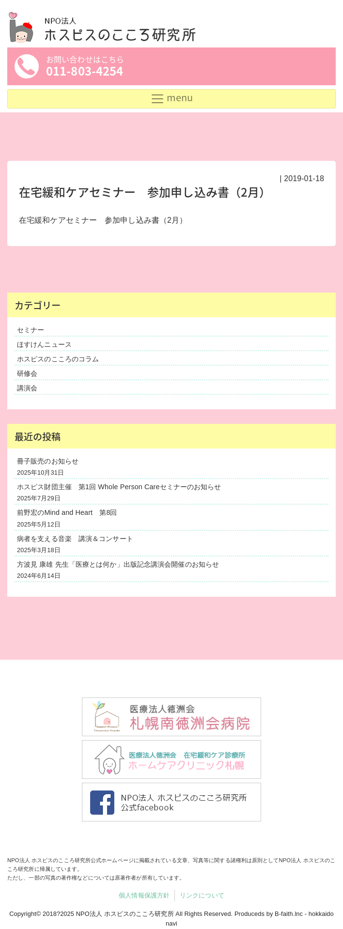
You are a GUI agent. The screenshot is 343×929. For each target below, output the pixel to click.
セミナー (30, 330)
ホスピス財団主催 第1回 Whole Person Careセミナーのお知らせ (119, 487)
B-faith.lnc (289, 913)
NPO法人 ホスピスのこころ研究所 (125, 913)
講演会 (27, 388)
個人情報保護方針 (144, 895)
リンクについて (202, 895)
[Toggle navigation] (171, 98)
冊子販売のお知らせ (47, 461)
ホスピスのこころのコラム (58, 359)
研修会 (27, 373)
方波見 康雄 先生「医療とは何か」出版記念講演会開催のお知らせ (118, 564)
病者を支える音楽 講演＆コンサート (75, 538)
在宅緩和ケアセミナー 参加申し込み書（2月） (103, 220)
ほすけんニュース (44, 344)
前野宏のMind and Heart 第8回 (67, 512)
